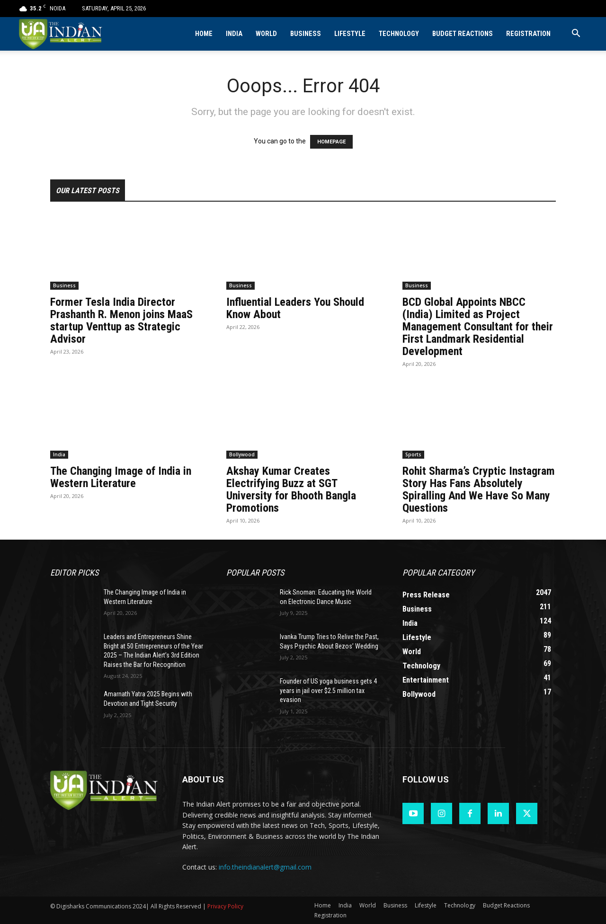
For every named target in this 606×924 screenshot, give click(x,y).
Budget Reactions (462, 34)
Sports (413, 454)
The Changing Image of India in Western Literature (120, 477)
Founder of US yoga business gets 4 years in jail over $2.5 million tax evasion (328, 690)
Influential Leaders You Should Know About (295, 308)
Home (204, 34)
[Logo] (61, 34)
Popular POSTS (255, 573)
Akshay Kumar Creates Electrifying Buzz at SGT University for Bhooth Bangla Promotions (291, 489)
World (266, 34)
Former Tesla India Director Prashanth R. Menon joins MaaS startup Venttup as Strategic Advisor (121, 320)
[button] (575, 34)
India (234, 34)
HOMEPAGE (331, 142)
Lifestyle (349, 34)
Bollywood (242, 454)
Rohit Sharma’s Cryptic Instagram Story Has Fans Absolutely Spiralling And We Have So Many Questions (478, 489)
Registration (528, 34)
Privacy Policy (225, 906)
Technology (399, 34)
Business (305, 34)
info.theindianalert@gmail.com (265, 866)
